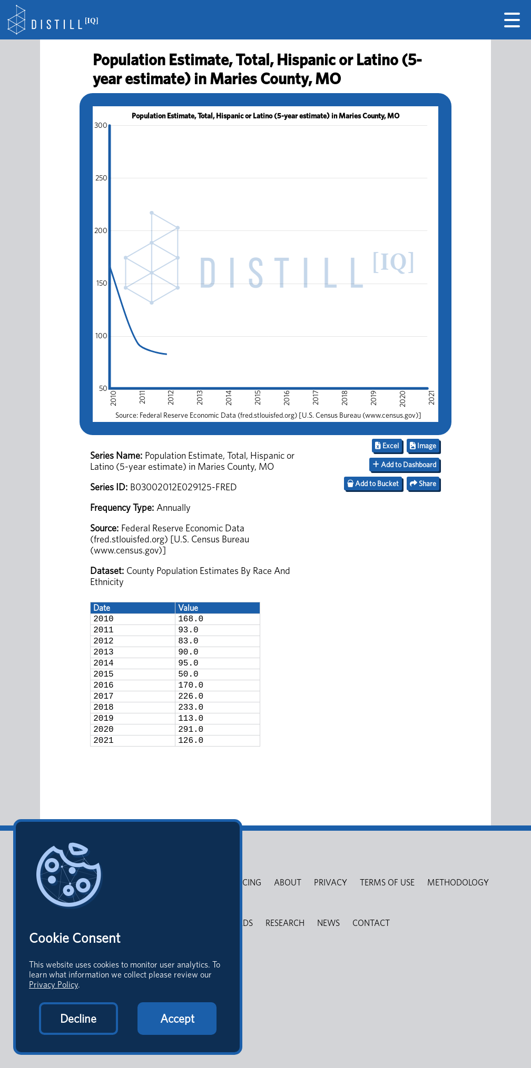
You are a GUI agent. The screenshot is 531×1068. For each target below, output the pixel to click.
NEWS (328, 948)
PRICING (246, 908)
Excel (387, 445)
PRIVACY (330, 908)
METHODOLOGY (458, 908)
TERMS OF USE (387, 908)
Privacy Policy (53, 985)
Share (423, 483)
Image (423, 445)
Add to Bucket (373, 483)
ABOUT (287, 908)
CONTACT (371, 948)
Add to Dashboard (404, 464)
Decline (78, 1018)
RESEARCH (285, 948)
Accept (177, 1018)
